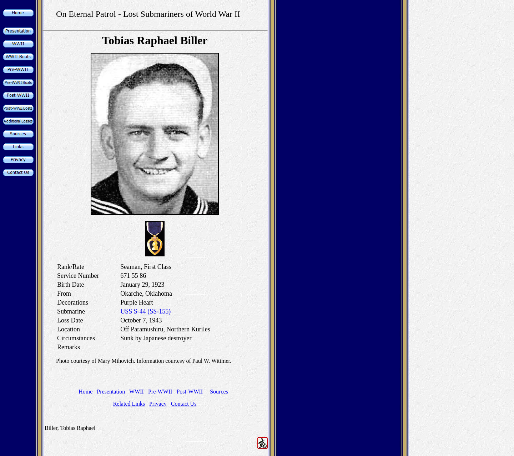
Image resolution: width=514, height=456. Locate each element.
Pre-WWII (160, 392)
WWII (136, 392)
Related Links (129, 404)
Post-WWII (190, 392)
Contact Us (184, 404)
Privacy (158, 404)
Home (85, 392)
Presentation (111, 392)
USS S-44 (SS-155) (145, 311)
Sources (219, 392)
